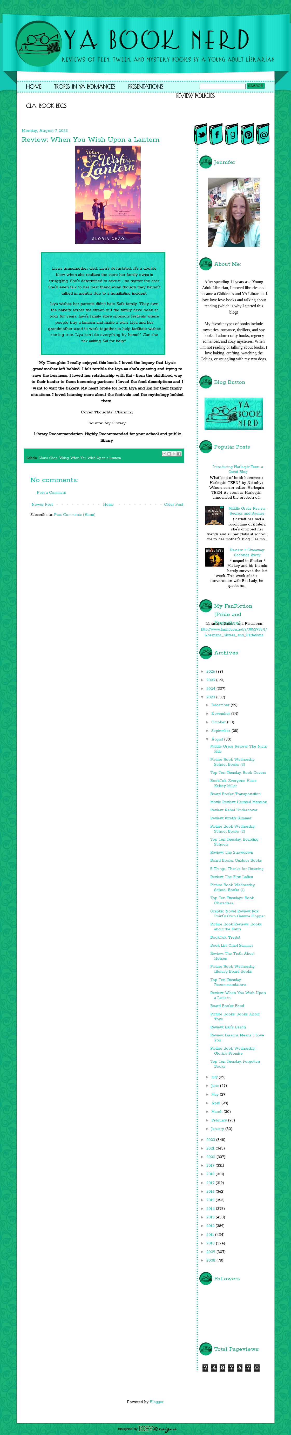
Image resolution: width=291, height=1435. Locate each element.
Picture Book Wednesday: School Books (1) (232, 887)
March (217, 1111)
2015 (211, 1200)
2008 (211, 1260)
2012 (211, 1226)
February (219, 1120)
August (217, 739)
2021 (211, 1148)
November (221, 713)
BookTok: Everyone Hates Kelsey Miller (233, 783)
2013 (211, 1217)
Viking (64, 458)
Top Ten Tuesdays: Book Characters (232, 900)
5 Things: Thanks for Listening (236, 869)
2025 (211, 680)
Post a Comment (51, 492)
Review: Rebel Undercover (234, 810)
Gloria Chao (48, 458)
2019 (211, 1165)
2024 (211, 688)
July (215, 1077)
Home (33, 86)
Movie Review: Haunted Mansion (238, 802)
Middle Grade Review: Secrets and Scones (247, 511)
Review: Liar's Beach (228, 1027)
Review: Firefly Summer (231, 818)
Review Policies (195, 96)
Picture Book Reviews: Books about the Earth (236, 927)
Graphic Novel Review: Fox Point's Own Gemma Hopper (237, 914)
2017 (211, 1183)
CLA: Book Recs (46, 106)
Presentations (145, 86)
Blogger (157, 1402)
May (215, 1094)
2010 (211, 1243)
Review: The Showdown (231, 852)
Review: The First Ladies (231, 877)
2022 (211, 1140)
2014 (211, 1208)
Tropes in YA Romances (84, 86)
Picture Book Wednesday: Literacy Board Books (232, 969)
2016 (211, 1191)
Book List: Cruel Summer (231, 945)
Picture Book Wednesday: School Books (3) (232, 762)
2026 (211, 671)
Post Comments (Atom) (74, 514)
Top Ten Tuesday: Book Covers (238, 772)
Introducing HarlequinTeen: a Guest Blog (238, 469)
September (221, 731)
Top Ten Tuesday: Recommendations (228, 982)
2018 (211, 1174)
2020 (211, 1157)
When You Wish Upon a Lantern (95, 458)
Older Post (173, 504)
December (221, 705)
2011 (210, 1234)
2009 (211, 1252)
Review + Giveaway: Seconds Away (247, 552)
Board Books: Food (227, 1006)
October (219, 722)
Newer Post (42, 504)
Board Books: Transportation (235, 794)
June (215, 1085)
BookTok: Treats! (225, 937)
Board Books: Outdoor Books (236, 860)
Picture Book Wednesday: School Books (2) (232, 829)
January (218, 1129)
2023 (211, 697)
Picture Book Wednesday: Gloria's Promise (232, 1051)
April (216, 1103)
